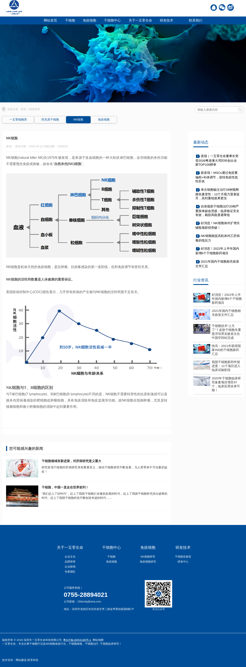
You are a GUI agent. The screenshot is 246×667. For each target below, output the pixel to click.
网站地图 (98, 640)
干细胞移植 (75, 643)
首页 (23, 109)
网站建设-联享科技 (27, 660)
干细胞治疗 (92, 643)
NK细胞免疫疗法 (56, 643)
